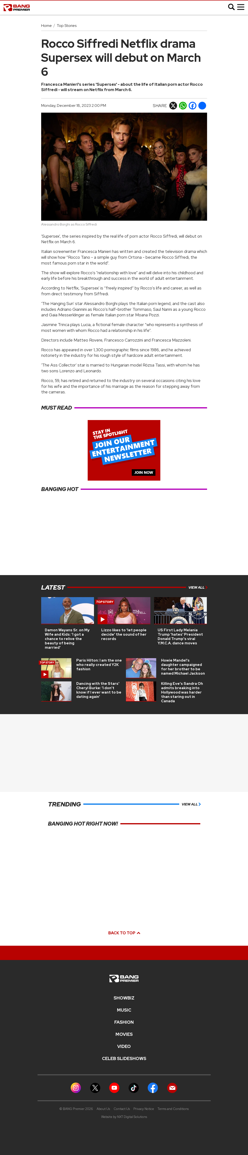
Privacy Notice (143, 1109)
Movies (124, 1034)
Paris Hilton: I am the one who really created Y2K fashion (99, 664)
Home (46, 25)
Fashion (124, 1022)
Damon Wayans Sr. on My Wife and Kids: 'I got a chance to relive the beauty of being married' (67, 639)
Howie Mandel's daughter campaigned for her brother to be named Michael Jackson (183, 667)
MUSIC (124, 1010)
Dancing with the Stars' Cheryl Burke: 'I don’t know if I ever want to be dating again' (98, 690)
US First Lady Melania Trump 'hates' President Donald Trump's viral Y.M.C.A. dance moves (180, 637)
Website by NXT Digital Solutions (124, 1117)
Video (124, 1046)
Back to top (124, 933)
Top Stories (67, 25)
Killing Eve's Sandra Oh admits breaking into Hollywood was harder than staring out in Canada (182, 692)
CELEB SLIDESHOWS (124, 1058)
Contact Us (122, 1109)
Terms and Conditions (173, 1109)
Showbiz (124, 998)
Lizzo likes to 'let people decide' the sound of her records (124, 634)
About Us (103, 1109)
